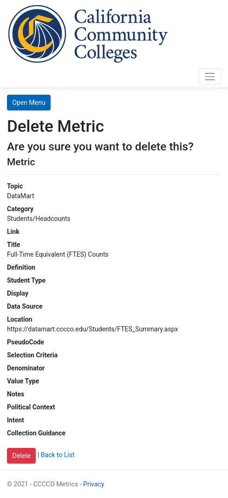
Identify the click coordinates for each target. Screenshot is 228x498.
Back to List (58, 455)
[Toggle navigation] (210, 76)
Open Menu (29, 102)
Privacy (93, 484)
